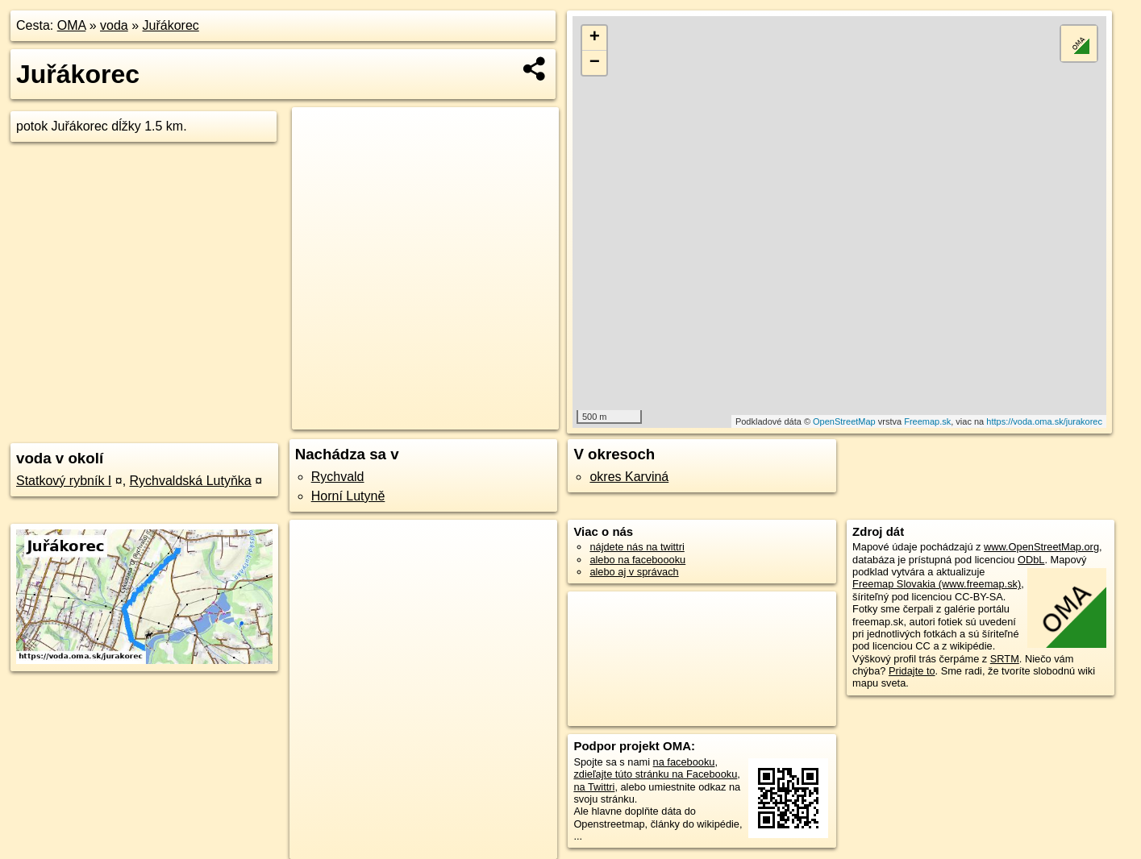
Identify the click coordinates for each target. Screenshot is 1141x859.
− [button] (594, 63)
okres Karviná (628, 476)
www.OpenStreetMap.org (1041, 547)
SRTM (1004, 659)
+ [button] (594, 38)
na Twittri (593, 787)
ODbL (1031, 560)
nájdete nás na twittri (636, 547)
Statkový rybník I (63, 481)
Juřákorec (171, 25)
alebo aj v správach (633, 572)
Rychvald (337, 476)
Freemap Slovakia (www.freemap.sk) (936, 584)
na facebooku (684, 762)
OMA (71, 25)
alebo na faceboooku (637, 560)
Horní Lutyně (348, 496)
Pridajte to (912, 671)
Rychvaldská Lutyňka (191, 481)
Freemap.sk (927, 421)
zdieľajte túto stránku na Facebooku (655, 774)
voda (114, 25)
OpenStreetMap (844, 421)
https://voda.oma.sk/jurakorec (1044, 421)
